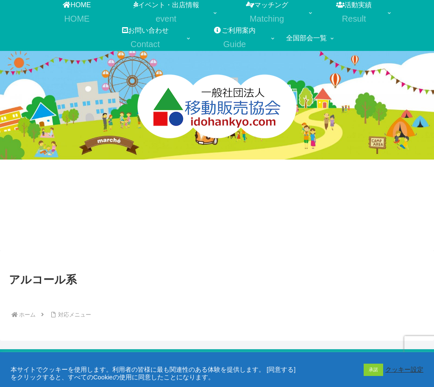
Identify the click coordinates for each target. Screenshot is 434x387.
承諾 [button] (373, 369)
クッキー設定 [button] (404, 369)
